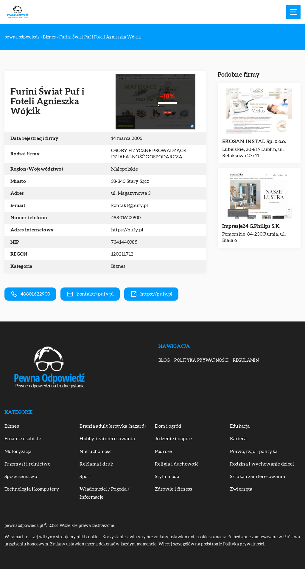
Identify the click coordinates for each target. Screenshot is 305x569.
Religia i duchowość (177, 464)
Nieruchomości (96, 451)
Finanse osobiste (22, 438)
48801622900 (126, 217)
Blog (164, 360)
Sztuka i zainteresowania (257, 476)
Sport (85, 476)
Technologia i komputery (31, 489)
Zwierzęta (241, 489)
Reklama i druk (96, 464)
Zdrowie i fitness (173, 489)
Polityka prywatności (201, 360)
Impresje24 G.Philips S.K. (251, 226)
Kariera (238, 438)
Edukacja (240, 426)
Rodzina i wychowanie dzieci (262, 464)
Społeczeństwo (20, 476)
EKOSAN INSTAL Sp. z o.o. (254, 141)
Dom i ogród (168, 426)
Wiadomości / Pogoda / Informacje (105, 493)
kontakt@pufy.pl (129, 205)
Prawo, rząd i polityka (254, 451)
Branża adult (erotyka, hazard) (113, 426)
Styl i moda (167, 476)
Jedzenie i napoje (173, 438)
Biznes (118, 266)
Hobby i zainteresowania (107, 438)
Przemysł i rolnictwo (27, 464)
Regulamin (246, 360)
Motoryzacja (18, 451)
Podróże (163, 451)
